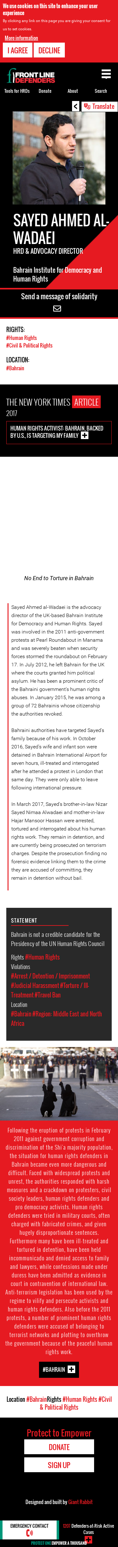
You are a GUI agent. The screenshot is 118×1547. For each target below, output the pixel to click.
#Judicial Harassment (35, 985)
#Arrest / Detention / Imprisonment (50, 976)
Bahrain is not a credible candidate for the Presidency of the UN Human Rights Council (57, 939)
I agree (18, 50)
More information (21, 38)
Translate (104, 106)
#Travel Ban (48, 995)
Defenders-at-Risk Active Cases (88, 1528)
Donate (45, 90)
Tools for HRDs (17, 90)
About (73, 90)
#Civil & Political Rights (29, 345)
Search (101, 90)
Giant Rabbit (80, 1502)
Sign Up (59, 1465)
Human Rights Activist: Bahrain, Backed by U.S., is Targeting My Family (56, 431)
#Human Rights (21, 338)
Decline (49, 50)
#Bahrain (15, 368)
